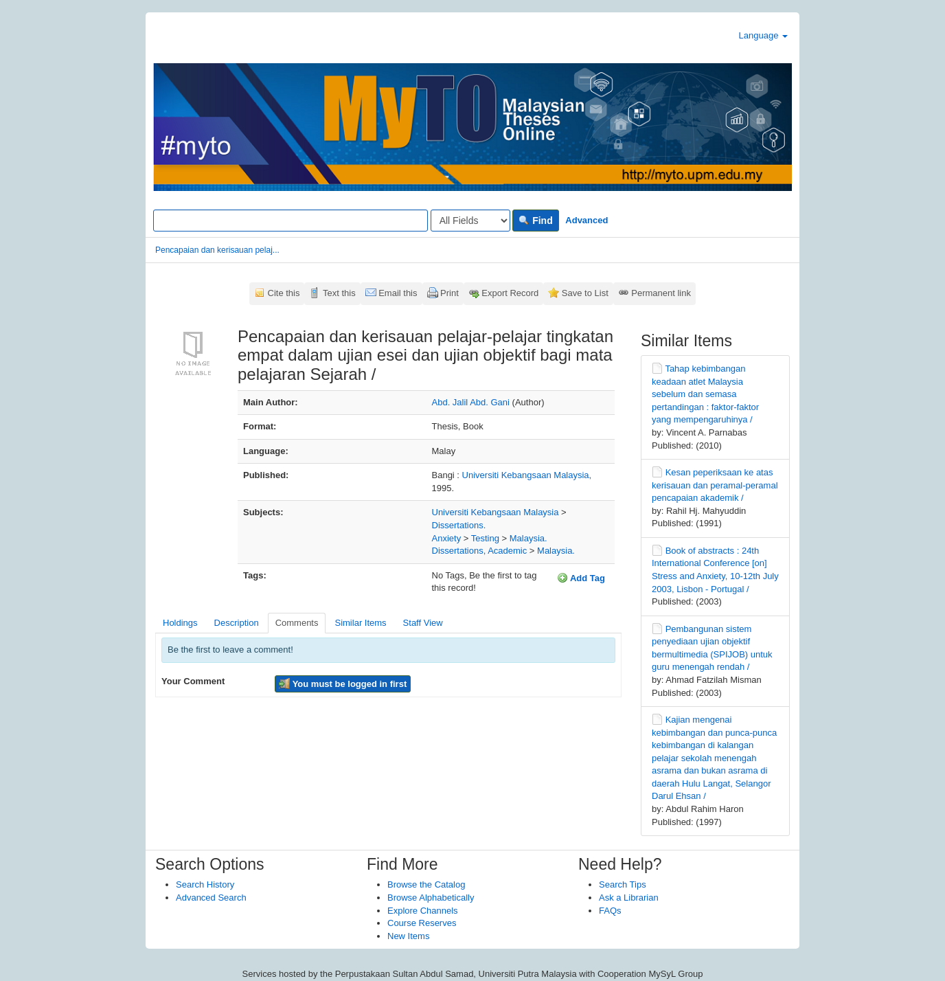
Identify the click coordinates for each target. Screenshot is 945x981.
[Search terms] (290, 221)
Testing (485, 538)
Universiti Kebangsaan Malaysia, (527, 475)
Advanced (586, 220)
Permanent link (661, 293)
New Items (408, 936)
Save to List (585, 293)
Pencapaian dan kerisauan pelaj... (217, 250)
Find (535, 220)
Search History (205, 884)
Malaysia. (528, 538)
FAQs (610, 910)
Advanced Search (211, 897)
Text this (339, 293)
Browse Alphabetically (430, 897)
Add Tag (581, 577)
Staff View (423, 623)
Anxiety (447, 538)
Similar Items (360, 623)
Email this (397, 293)
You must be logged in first (343, 683)
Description (236, 623)
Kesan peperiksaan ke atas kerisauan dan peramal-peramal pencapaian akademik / (715, 485)
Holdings (180, 623)
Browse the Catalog (426, 884)
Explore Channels (422, 910)
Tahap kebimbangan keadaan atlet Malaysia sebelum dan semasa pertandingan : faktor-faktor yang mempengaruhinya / (705, 394)
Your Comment (193, 681)
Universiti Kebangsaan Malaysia (495, 512)
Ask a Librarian (629, 897)
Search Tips (622, 884)
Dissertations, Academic (479, 550)
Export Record (509, 293)
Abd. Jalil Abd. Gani (471, 402)
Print (449, 293)
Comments (297, 623)
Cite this (284, 293)
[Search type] (470, 221)
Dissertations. (459, 525)
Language (763, 35)
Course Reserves (421, 923)
